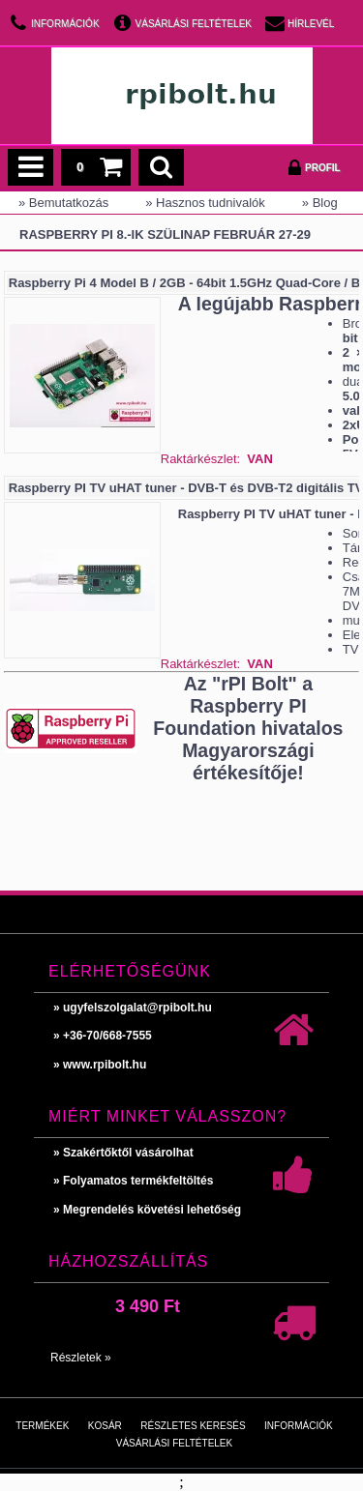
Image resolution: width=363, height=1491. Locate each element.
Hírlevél (310, 23)
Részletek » (80, 1357)
